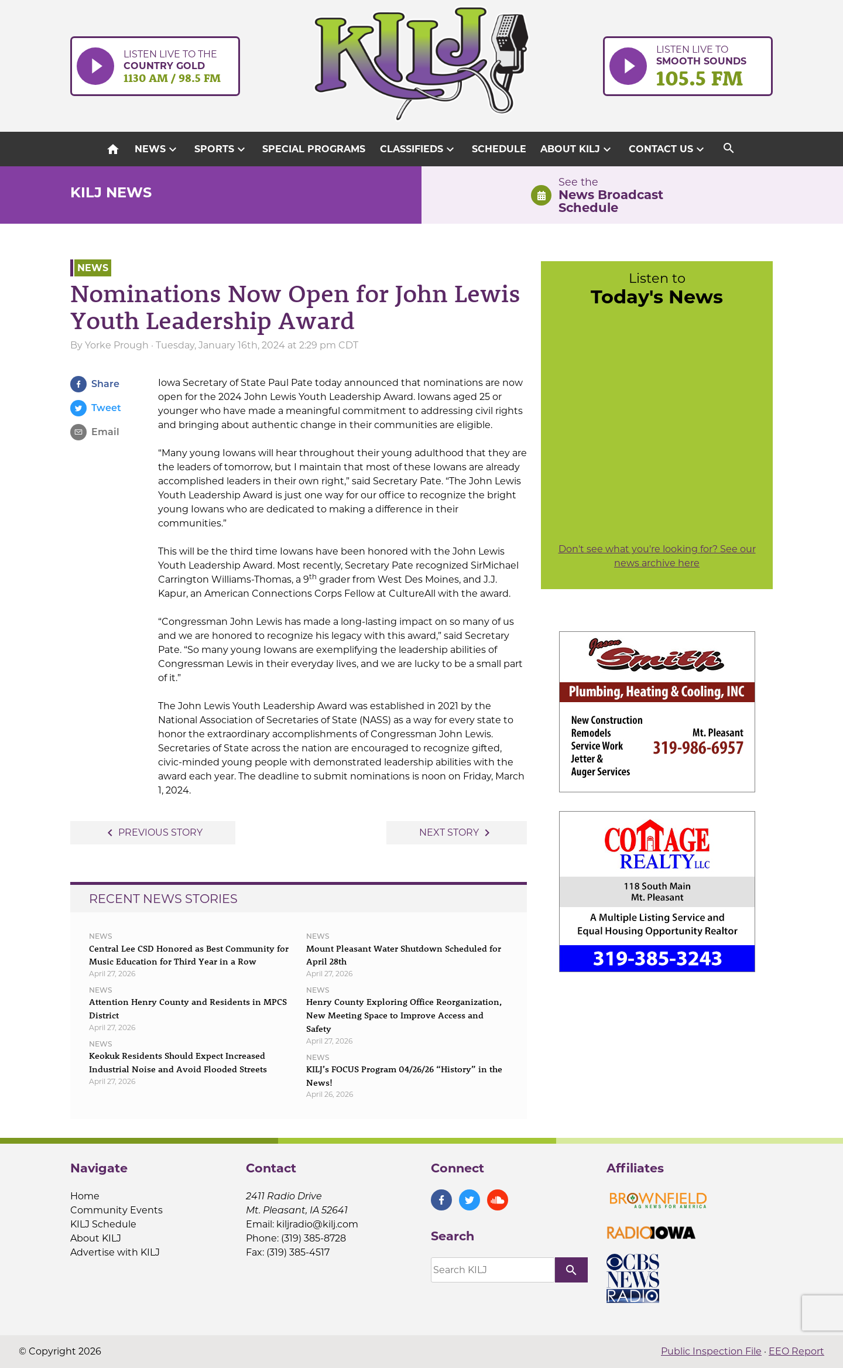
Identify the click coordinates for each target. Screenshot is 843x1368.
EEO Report (796, 1351)
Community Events (116, 1210)
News (157, 149)
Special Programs (313, 149)
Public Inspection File (711, 1351)
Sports (221, 149)
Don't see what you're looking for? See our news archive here (657, 556)
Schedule (499, 149)
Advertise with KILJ (115, 1252)
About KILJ (577, 149)
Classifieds (418, 149)
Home (85, 1196)
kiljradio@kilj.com (317, 1224)
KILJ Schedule (103, 1224)
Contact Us (668, 149)
